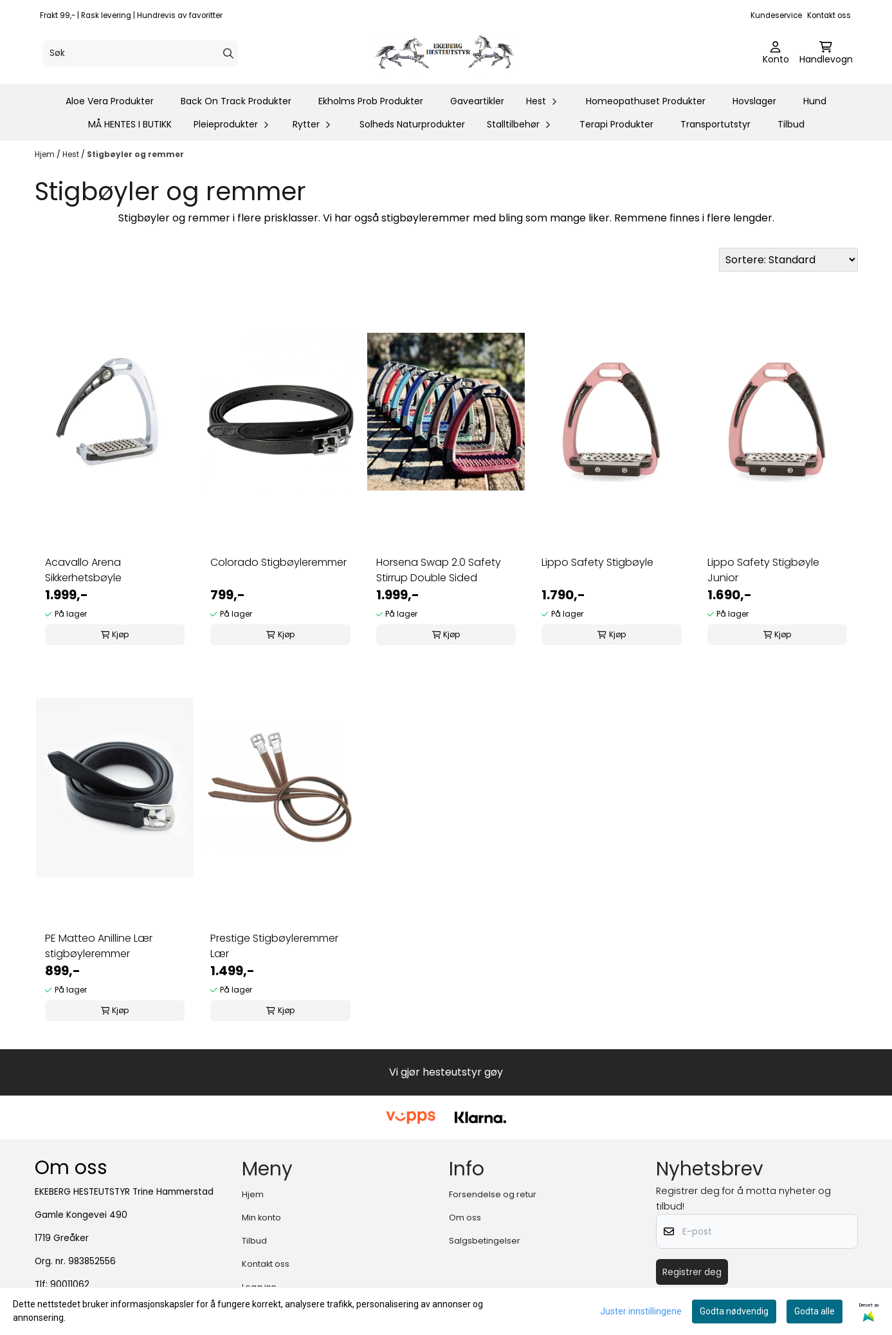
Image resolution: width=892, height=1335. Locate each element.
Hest (71, 154)
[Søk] (140, 53)
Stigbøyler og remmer (135, 154)
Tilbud (791, 124)
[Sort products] (788, 260)
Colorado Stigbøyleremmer (278, 562)
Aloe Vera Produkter (110, 101)
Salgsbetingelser (484, 1240)
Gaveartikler (477, 101)
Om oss (465, 1217)
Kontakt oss (829, 15)
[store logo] (450, 53)
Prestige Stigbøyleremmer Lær (274, 946)
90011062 (69, 1284)
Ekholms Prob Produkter (370, 101)
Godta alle (814, 1311)
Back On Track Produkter (236, 101)
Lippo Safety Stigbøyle (597, 562)
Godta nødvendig (734, 1311)
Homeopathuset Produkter (645, 101)
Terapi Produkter (616, 124)
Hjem (46, 154)
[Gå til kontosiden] (776, 53)
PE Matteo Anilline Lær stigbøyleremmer (98, 946)
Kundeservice (776, 15)
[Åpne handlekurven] (826, 53)
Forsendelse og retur (492, 1194)
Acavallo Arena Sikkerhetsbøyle (83, 570)
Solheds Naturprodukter (412, 124)
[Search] (228, 53)
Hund (814, 101)
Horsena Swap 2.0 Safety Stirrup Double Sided (438, 570)
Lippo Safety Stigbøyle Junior (763, 570)
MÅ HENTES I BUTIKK (130, 124)
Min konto (261, 1217)
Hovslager (754, 101)
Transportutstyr (715, 124)
